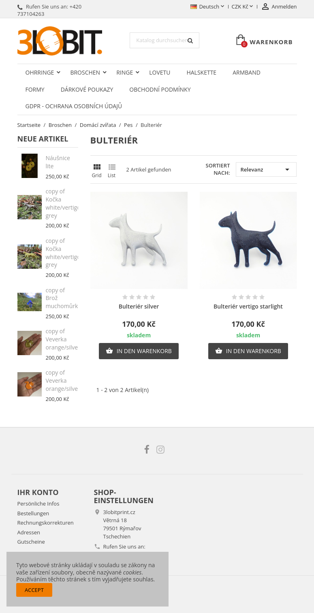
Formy (35, 89)
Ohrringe (40, 72)
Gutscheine (31, 541)
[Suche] (164, 40)
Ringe (124, 72)
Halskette (201, 72)
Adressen (28, 532)
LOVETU (159, 72)
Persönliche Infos (38, 503)
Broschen (85, 72)
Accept (34, 590)
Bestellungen (33, 513)
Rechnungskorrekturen (45, 522)
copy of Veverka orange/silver (63, 339)
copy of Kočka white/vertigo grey (63, 203)
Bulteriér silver (139, 306)
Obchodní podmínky (159, 89)
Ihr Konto (38, 492)
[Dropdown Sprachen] (207, 7)
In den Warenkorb (139, 351)
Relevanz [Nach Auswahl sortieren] (266, 169)
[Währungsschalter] (243, 7)
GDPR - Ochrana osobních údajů (74, 106)
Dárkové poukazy (87, 89)
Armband (247, 72)
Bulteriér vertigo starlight (248, 306)
